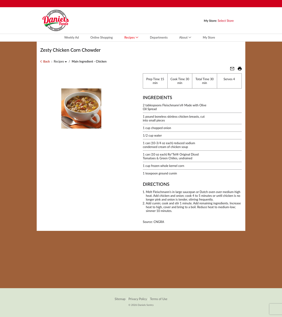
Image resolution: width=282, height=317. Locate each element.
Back (45, 61)
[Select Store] (226, 21)
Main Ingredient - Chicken (89, 61)
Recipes (59, 61)
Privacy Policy (137, 299)
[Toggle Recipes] (66, 62)
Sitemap (120, 299)
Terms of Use (158, 299)
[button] (230, 70)
